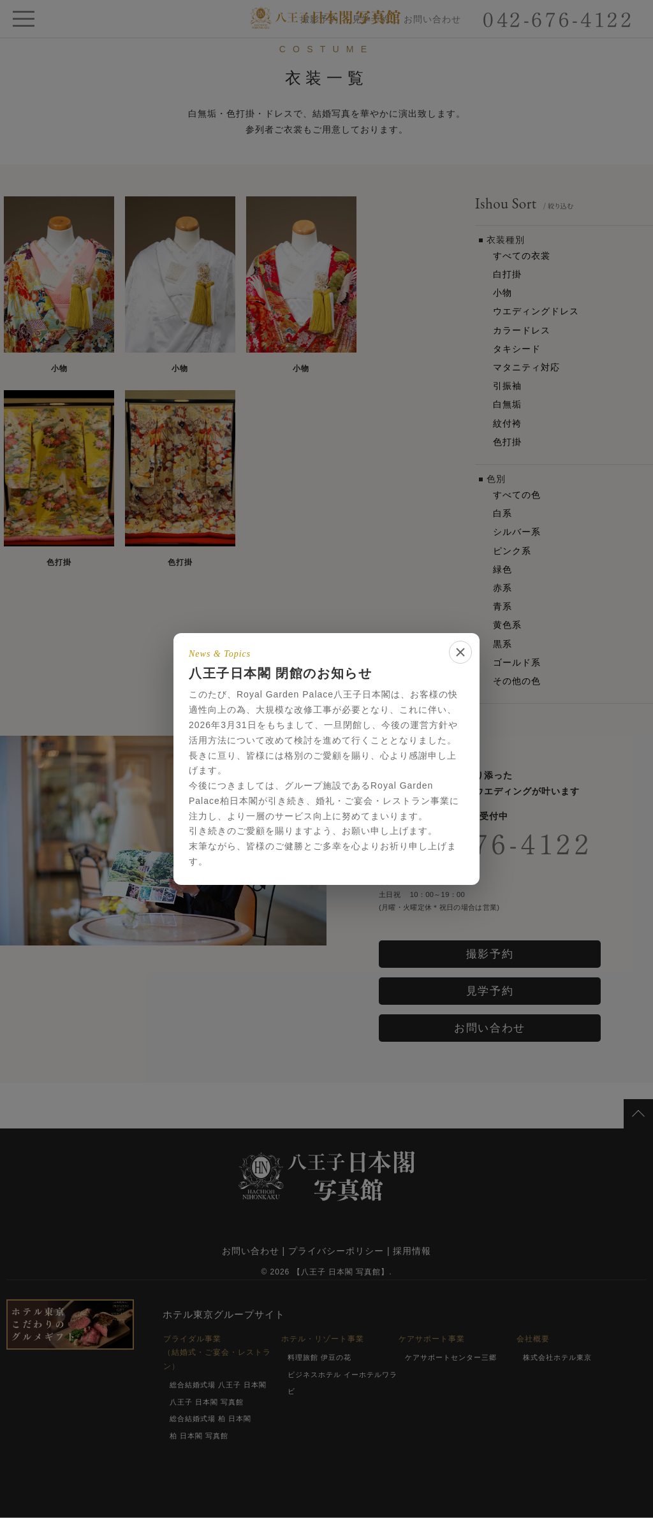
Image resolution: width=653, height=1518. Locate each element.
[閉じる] (460, 652)
